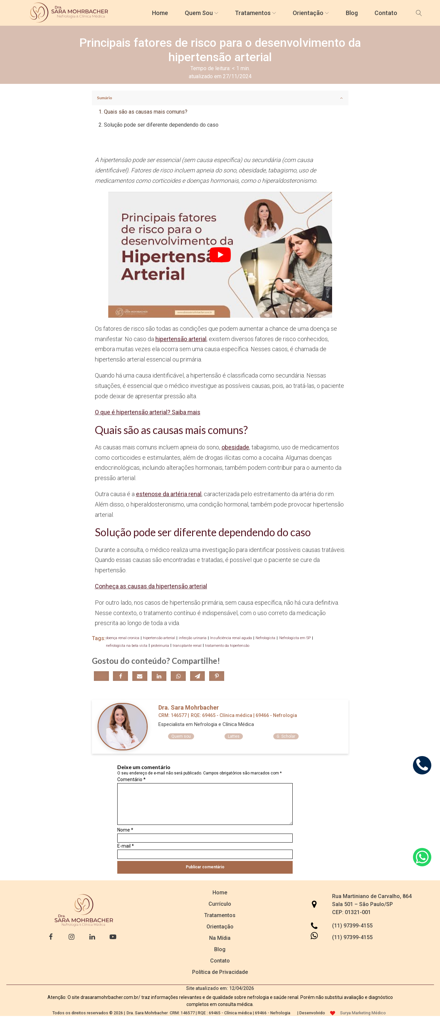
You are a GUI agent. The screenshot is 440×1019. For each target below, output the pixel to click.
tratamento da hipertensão (227, 645)
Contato (386, 12)
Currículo (219, 904)
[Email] (139, 676)
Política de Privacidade (220, 972)
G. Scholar (286, 736)
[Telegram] (197, 676)
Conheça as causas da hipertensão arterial (151, 586)
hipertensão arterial (180, 338)
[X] (101, 676)
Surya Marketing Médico (363, 1013)
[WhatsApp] (178, 676)
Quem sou (181, 736)
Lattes (234, 736)
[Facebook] (120, 676)
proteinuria (160, 645)
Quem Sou (201, 12)
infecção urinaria (192, 638)
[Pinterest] (216, 676)
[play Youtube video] (220, 255)
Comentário (131, 779)
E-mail (125, 846)
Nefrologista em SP (295, 638)
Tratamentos (255, 12)
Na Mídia (220, 938)
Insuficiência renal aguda (231, 638)
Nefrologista (265, 638)
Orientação (311, 12)
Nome (125, 830)
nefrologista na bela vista (126, 645)
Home (160, 12)
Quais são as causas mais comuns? (145, 112)
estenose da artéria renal (168, 493)
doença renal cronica (122, 638)
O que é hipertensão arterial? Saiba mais (147, 412)
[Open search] (419, 13)
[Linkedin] (159, 676)
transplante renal (187, 645)
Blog (352, 12)
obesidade (235, 447)
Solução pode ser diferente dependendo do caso (161, 125)
